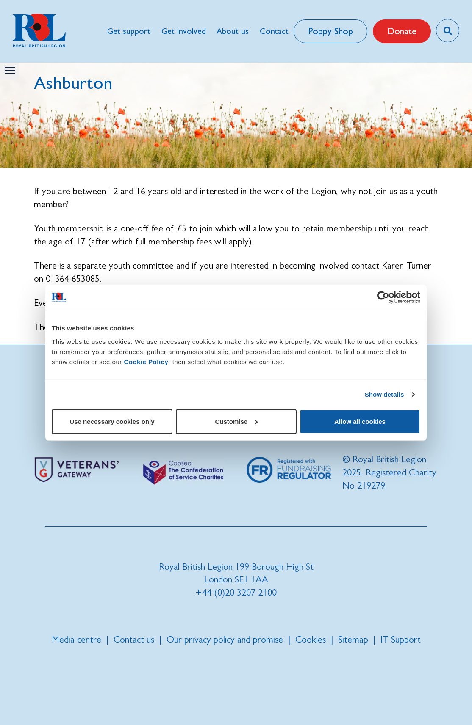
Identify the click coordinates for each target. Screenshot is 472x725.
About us (233, 31)
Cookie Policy (146, 361)
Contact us (134, 639)
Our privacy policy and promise (225, 639)
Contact (274, 31)
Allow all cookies (360, 421)
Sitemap (353, 639)
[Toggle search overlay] (447, 30)
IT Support (400, 639)
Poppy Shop (330, 31)
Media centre (76, 639)
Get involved (183, 31)
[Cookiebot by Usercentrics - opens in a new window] (383, 297)
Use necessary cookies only (111, 421)
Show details (384, 394)
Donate (401, 31)
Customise (236, 421)
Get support (128, 31)
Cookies (310, 639)
